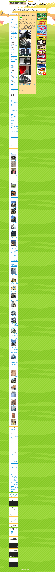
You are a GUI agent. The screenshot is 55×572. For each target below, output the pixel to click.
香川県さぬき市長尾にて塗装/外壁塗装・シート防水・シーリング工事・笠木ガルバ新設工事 (14, 350)
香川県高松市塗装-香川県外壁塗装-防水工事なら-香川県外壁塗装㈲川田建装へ (14, 110)
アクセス (12, 104)
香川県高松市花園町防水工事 (14, 477)
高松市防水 (12, 491)
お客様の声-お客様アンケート (14, 430)
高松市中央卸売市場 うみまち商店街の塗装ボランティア (38, 9)
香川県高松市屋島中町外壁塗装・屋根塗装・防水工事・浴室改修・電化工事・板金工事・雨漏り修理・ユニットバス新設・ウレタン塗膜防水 (14, 255)
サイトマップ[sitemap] (12, 9)
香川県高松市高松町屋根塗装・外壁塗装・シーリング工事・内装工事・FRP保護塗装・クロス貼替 (14, 259)
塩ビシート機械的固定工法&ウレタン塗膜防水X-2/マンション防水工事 (14, 75)
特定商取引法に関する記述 (13, 495)
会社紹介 (12, 115)
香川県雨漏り (12, 466)
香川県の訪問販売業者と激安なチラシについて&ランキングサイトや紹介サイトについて (29, 10)
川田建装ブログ (12, 438)
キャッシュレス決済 (13, 61)
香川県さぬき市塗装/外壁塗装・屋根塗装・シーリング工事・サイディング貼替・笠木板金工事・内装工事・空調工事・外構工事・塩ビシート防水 (14, 251)
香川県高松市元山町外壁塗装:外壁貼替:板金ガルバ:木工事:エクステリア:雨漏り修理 (14, 353)
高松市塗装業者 (12, 486)
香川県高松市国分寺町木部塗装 (14, 467)
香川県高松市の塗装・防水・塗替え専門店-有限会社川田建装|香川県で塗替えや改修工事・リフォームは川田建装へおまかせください (21, 3)
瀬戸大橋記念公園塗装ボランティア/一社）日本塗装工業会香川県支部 (23, 9)
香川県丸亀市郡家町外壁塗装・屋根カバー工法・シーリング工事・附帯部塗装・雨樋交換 (14, 326)
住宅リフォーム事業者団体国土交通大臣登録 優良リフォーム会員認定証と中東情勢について (14, 25)
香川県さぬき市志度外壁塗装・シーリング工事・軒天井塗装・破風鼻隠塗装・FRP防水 (14, 264)
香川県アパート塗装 (28, 87)
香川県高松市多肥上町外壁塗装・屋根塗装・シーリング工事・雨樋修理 (14, 275)
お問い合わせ (12, 105)
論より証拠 (12, 84)
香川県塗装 (12, 454)
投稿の (12, 532)
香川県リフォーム (12, 453)
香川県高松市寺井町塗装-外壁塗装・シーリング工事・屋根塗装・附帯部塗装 (14, 190)
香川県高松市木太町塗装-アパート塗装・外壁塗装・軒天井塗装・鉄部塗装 (14, 200)
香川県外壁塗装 (12, 460)
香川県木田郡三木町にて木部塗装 (14, 412)
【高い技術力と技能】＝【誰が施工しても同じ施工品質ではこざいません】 (14, 22)
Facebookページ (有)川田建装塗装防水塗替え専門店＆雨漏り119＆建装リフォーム (14, 100)
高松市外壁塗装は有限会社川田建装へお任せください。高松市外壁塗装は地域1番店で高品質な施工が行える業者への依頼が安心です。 (14, 488)
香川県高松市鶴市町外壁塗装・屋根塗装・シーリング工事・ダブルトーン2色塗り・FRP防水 (14, 292)
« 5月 (11, 515)
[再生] (10, 546)
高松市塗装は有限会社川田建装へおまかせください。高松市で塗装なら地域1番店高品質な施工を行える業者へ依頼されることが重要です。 (14, 483)
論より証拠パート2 (13, 82)
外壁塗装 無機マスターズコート (14, 405)
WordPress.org (12, 534)
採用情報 (12, 117)
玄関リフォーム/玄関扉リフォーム (14, 442)
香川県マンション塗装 (13, 452)
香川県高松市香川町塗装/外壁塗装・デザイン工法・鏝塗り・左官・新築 (14, 348)
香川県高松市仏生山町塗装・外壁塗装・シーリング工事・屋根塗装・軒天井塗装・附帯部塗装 (14, 316)
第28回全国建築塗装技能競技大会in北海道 (14, 10)
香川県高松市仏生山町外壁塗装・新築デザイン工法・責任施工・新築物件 (14, 283)
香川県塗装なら (12, 455)
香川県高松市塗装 (13, 439)
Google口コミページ (13, 101)
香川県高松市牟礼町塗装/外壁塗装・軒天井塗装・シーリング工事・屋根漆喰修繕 (14, 175)
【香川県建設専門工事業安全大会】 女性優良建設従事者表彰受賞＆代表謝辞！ (14, 46)
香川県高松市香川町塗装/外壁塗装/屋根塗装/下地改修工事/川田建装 (14, 363)
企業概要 (12, 114)
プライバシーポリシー (13, 496)
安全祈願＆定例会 (12, 65)
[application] (13, 503)
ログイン (12, 531)
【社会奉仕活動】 (12, 67)
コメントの (12, 533)
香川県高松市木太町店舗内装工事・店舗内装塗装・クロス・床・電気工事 (14, 261)
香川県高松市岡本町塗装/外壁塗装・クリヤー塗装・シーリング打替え (14, 182)
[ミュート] (16, 546)
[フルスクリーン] (17, 546)
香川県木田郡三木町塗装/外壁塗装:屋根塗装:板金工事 (29, 89)
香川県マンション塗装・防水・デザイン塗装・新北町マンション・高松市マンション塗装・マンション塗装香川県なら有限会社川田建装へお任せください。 (27, 85)
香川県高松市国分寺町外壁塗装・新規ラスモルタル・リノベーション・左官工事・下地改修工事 (14, 339)
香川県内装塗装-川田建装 (13, 130)
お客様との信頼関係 (13, 43)
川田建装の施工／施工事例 (13, 116)
